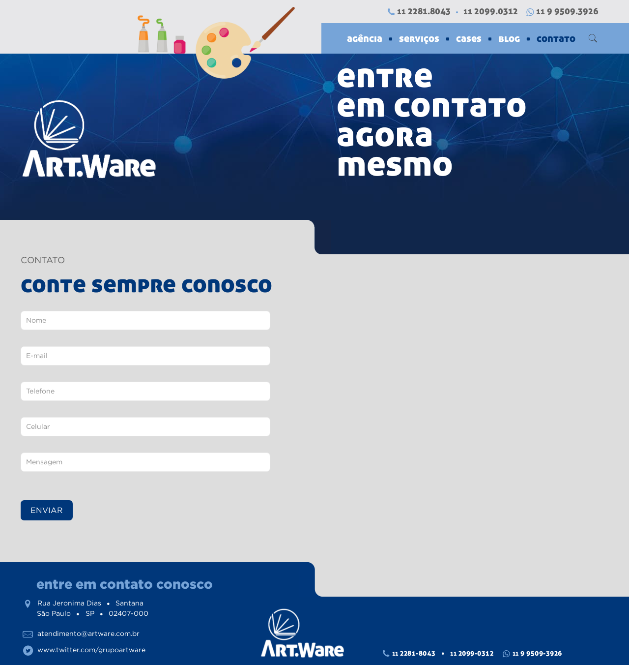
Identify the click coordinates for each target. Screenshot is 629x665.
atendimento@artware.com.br (88, 633)
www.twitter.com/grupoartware (91, 650)
